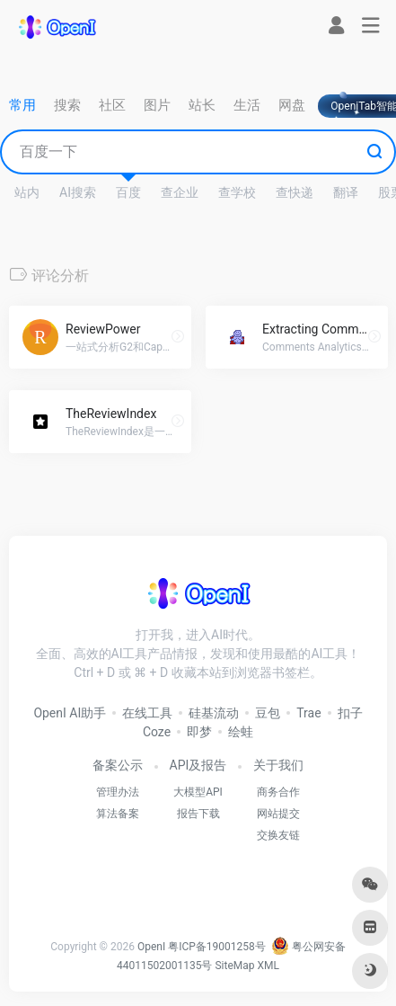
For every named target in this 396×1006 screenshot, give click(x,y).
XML (268, 965)
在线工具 (147, 713)
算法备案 (117, 813)
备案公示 (117, 765)
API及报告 (198, 765)
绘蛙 (240, 732)
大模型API (198, 792)
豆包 (267, 713)
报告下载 (198, 813)
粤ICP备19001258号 (217, 946)
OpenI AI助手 (69, 713)
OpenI (151, 946)
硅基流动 (214, 713)
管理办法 (117, 792)
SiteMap (234, 965)
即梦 (199, 732)
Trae (308, 713)
